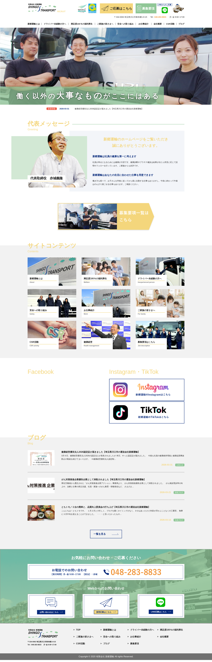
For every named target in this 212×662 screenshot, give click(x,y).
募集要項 (133, 645)
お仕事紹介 (143, 24)
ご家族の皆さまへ (105, 24)
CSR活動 (170, 24)
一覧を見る (106, 535)
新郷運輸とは (34, 24)
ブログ (181, 24)
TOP (77, 631)
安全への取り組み (125, 24)
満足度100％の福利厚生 (81, 24)
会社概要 (158, 24)
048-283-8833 (160, 17)
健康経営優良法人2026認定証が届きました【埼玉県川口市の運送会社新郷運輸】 (95, 111)
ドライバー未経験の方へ (55, 24)
